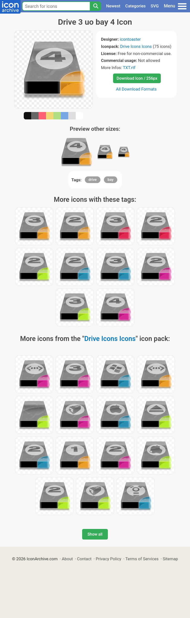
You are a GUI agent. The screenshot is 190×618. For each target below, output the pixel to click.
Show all (95, 534)
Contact (84, 558)
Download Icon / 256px (137, 78)
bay (111, 179)
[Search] (95, 6)
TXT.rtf (129, 67)
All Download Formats (136, 89)
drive (93, 179)
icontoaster (130, 39)
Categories (135, 5)
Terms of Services (142, 558)
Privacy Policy (108, 558)
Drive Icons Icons (136, 46)
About (67, 558)
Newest (113, 5)
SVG (155, 5)
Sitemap (170, 558)
